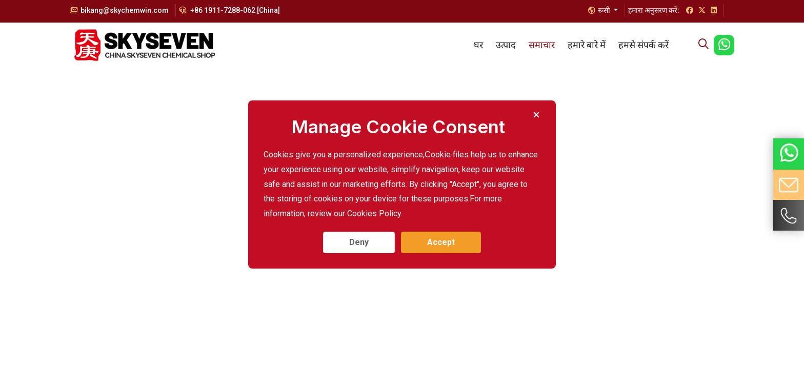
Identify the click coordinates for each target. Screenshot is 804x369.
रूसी (600, 10)
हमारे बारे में (587, 44)
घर (478, 44)
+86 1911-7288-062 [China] (229, 10)
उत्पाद (506, 44)
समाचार (542, 44)
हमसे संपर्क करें (643, 44)
